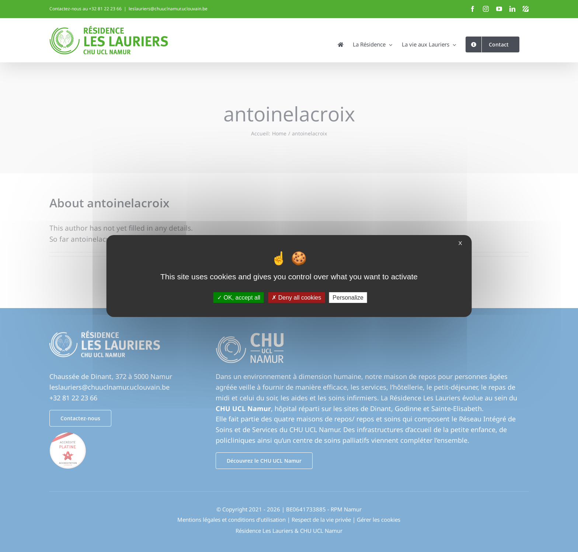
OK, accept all (238, 297)
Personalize (347, 297)
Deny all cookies (296, 297)
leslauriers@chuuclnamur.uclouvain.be (168, 9)
